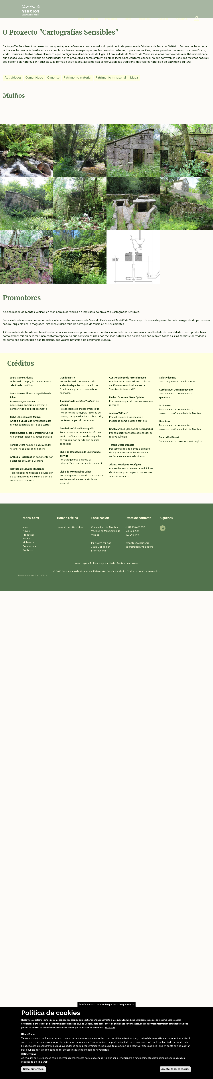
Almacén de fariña (26, 259)
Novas (94, 19)
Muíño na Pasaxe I (26, 153)
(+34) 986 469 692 (135, 527)
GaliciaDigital (41, 575)
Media (26, 539)
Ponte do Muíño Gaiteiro (80, 153)
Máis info (110, 1028)
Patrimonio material (77, 77)
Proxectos (28, 535)
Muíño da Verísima (133, 153)
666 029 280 (132, 531)
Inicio (81, 19)
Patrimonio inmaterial (111, 77)
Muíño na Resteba (186, 153)
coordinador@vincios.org (139, 547)
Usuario (195, 19)
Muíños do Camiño (186, 206)
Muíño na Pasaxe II (80, 206)
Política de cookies (127, 563)
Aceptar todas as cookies (175, 1069)
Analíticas (29, 1035)
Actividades (13, 77)
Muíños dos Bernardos (26, 206)
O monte (53, 77)
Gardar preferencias (33, 1069)
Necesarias (30, 1054)
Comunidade (34, 77)
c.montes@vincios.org (137, 543)
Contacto (181, 19)
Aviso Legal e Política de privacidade (95, 563)
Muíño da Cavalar (80, 259)
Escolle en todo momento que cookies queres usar (106, 1004)
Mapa (134, 77)
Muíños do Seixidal (133, 206)
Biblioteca (145, 19)
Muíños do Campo (133, 259)
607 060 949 (132, 535)
